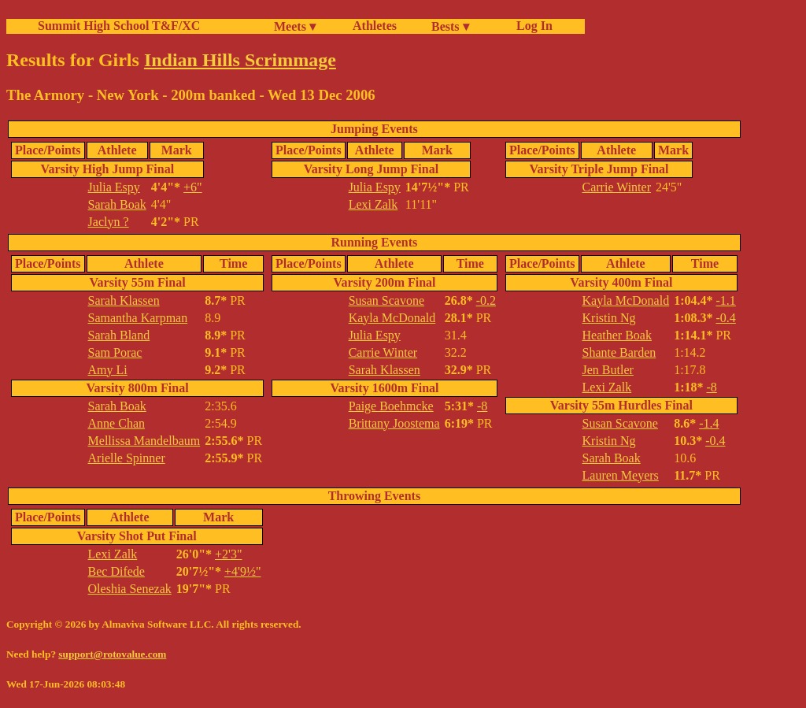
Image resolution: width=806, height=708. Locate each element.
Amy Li (108, 369)
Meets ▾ (295, 26)
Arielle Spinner (126, 458)
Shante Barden (619, 352)
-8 (482, 406)
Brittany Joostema (394, 423)
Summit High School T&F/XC (119, 25)
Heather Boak (617, 335)
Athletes (375, 25)
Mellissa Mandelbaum (144, 440)
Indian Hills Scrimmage (240, 60)
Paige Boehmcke (391, 406)
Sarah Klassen (124, 300)
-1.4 (709, 423)
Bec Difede (116, 571)
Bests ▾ (450, 26)
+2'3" (228, 554)
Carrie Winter (616, 187)
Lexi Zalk (373, 204)
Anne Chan (116, 423)
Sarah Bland (119, 335)
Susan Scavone (386, 300)
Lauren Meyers (620, 475)
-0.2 (486, 300)
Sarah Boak (117, 204)
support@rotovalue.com (112, 654)
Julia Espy (114, 187)
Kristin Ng (609, 317)
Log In (531, 25)
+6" (192, 187)
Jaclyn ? (108, 221)
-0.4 (725, 317)
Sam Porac (115, 352)
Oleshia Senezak (130, 588)
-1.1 (725, 300)
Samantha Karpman (138, 317)
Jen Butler (608, 369)
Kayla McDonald (392, 317)
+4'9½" (242, 571)
